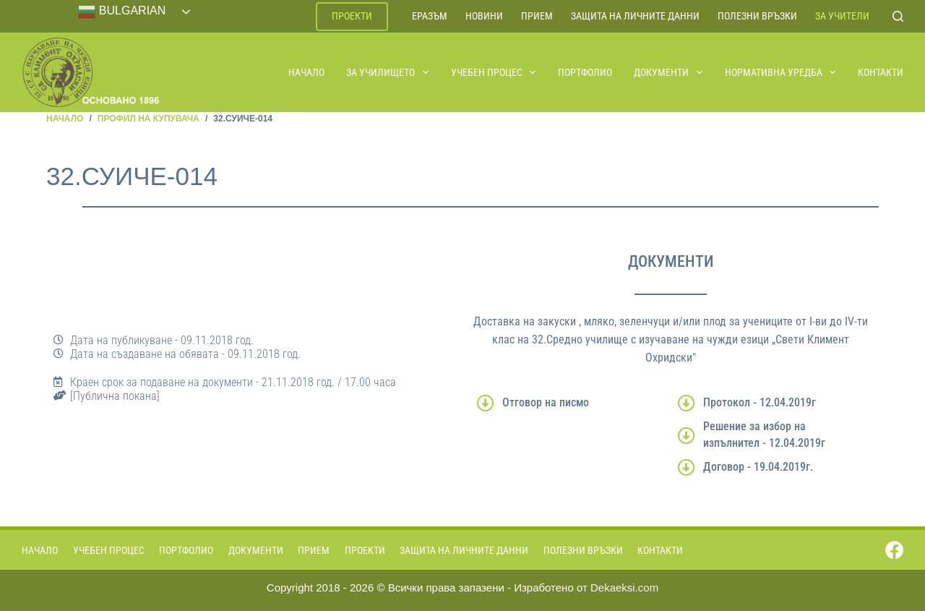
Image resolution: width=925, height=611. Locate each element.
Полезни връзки (757, 16)
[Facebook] (894, 550)
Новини (484, 16)
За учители (842, 16)
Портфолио (585, 72)
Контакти (880, 72)
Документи (669, 72)
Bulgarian (121, 11)
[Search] (897, 16)
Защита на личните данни (635, 16)
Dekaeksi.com (624, 587)
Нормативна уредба (781, 72)
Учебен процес (494, 72)
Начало (306, 72)
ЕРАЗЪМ (429, 16)
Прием (537, 16)
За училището (388, 72)
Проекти (352, 16)
